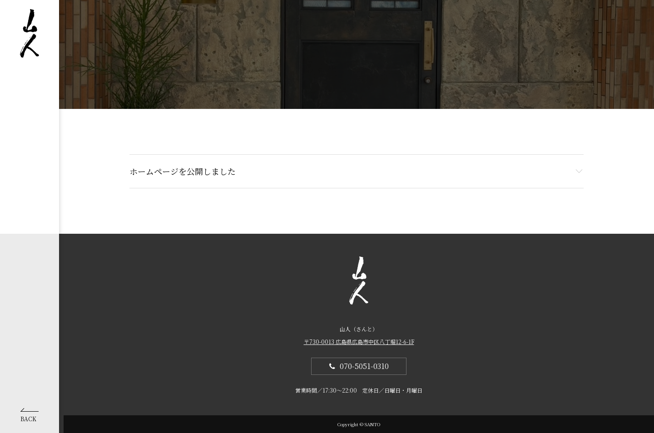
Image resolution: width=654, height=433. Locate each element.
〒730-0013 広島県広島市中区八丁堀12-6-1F (359, 341)
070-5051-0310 (364, 366)
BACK (29, 416)
